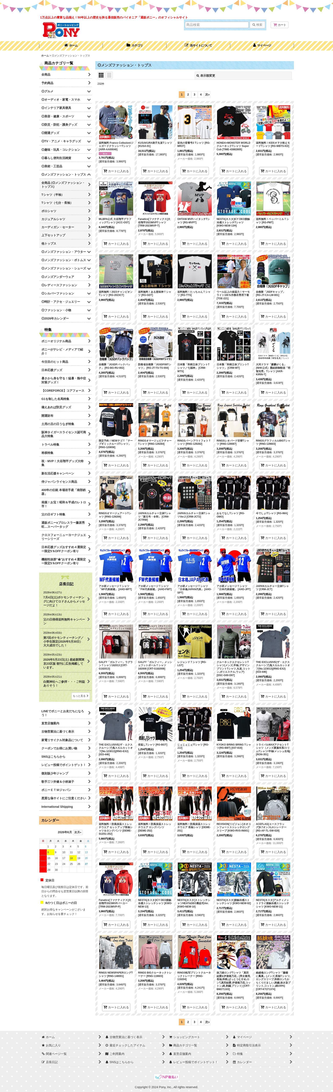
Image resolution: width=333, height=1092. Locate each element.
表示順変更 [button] (205, 75)
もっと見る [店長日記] (81, 695)
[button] (198, 46)
